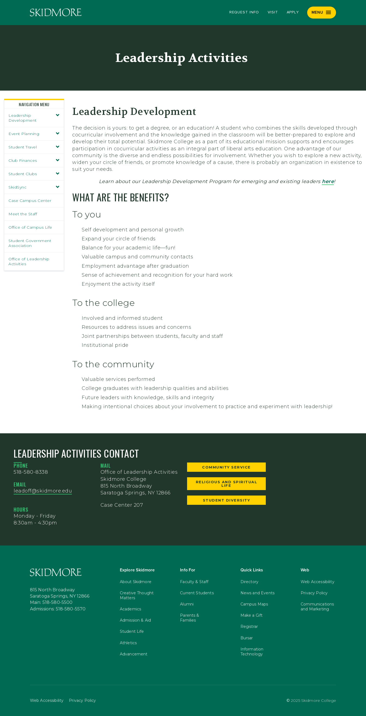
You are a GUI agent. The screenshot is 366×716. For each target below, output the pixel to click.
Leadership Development (34, 118)
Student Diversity (226, 500)
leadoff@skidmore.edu (43, 491)
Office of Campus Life (30, 227)
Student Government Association (29, 243)
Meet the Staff (22, 213)
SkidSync (34, 187)
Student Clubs (34, 173)
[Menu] (321, 13)
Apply (293, 12)
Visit (273, 12)
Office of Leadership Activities (28, 261)
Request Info (244, 12)
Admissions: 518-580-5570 (58, 609)
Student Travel (34, 147)
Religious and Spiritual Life (226, 484)
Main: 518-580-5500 (51, 602)
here (328, 181)
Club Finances (34, 160)
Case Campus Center (29, 200)
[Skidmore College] (55, 12)
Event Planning (34, 133)
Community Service (226, 467)
